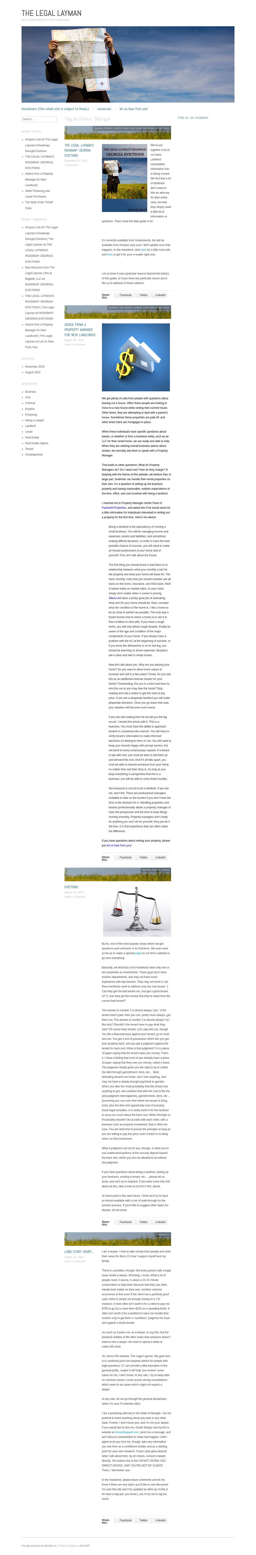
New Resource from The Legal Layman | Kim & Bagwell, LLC (40, 273)
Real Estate (135, 128)
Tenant (166, 128)
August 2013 (32, 372)
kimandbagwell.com (127, 1432)
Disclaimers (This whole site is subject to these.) (55, 109)
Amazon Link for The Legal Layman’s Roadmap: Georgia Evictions (41, 145)
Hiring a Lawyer (34, 420)
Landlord (117, 128)
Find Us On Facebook (193, 118)
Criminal (30, 403)
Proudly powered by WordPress (39, 1545)
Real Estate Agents (152, 128)
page (138, 953)
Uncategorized (162, 1234)
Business (98, 128)
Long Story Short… (79, 1251)
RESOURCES (104, 109)
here (143, 249)
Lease (126, 128)
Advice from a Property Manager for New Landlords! (80, 329)
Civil (121, 307)
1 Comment (71, 165)
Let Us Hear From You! (134, 109)
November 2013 (34, 366)
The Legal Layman (52, 13)
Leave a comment (75, 344)
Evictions (71, 887)
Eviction (108, 128)
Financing (31, 414)
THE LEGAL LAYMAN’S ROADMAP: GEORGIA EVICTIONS (79, 150)
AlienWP (84, 1545)
